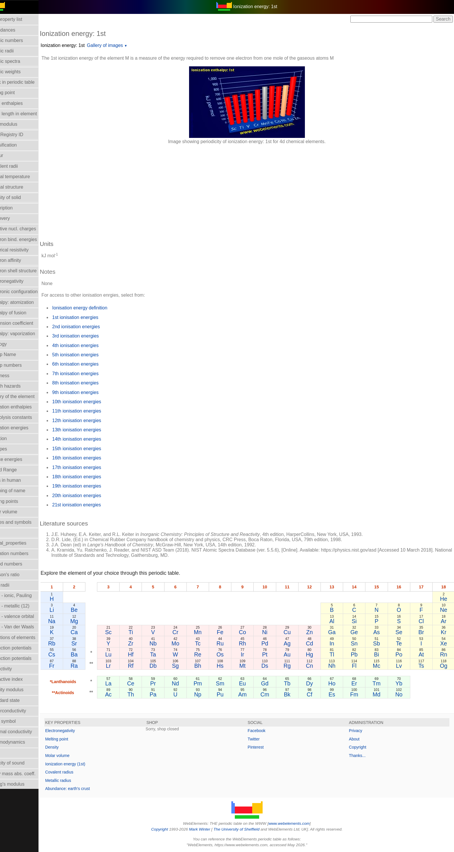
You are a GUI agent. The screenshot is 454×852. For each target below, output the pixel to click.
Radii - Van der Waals (25, 626)
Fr (64, 666)
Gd (271, 683)
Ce (141, 683)
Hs (228, 666)
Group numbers (19, 365)
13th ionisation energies (90, 429)
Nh (336, 666)
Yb (400, 683)
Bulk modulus (17, 124)
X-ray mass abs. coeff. (26, 773)
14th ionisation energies (90, 439)
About (357, 739)
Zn (314, 632)
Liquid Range (16, 469)
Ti (141, 632)
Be (86, 610)
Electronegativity (20, 281)
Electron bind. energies (27, 239)
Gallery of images (118, 45)
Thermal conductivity (24, 731)
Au (292, 654)
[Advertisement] (227, 189)
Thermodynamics (21, 742)
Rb (65, 643)
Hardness (13, 375)
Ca (86, 632)
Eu (249, 683)
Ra (86, 666)
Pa (163, 694)
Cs (64, 654)
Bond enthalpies (19, 103)
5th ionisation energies (89, 354)
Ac (120, 694)
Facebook (263, 730)
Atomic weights (18, 71)
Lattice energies (19, 459)
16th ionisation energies (90, 457)
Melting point (70, 739)
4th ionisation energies (89, 345)
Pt (271, 654)
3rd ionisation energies (89, 335)
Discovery (13, 218)
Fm (358, 694)
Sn (357, 643)
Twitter (260, 739)
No (400, 694)
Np (206, 694)
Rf (141, 666)
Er (357, 683)
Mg (87, 621)
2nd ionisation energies (90, 326)
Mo (185, 643)
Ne (444, 610)
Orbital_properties (21, 543)
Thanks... (360, 755)
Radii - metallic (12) (23, 605)
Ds (271, 666)
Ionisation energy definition (93, 307)
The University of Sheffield (243, 829)
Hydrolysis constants (24, 417)
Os (228, 654)
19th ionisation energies (90, 486)
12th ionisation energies (90, 420)
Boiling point (15, 92)
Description (14, 207)
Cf (314, 694)
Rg (292, 666)
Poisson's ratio (18, 574)
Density (65, 747)
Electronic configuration (27, 291)
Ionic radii (13, 585)
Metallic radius (72, 780)
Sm (228, 683)
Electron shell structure (26, 270)
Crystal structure (20, 187)
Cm (271, 694)
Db (163, 666)
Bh (206, 666)
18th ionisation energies (90, 476)
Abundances (16, 30)
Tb (293, 683)
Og (444, 666)
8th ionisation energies (89, 382)
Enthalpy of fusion (21, 312)
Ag (292, 643)
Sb (379, 643)
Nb (163, 643)
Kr (444, 632)
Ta (163, 654)
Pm (206, 683)
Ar (444, 621)
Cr (185, 632)
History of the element (25, 396)
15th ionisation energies (90, 448)
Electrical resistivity (22, 249)
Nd (184, 683)
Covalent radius (73, 772)
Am (249, 694)
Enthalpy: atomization (25, 302)
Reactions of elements (26, 637)
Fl (357, 666)
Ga (336, 632)
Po (400, 654)
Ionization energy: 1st (76, 45)
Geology (12, 344)
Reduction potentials (24, 647)
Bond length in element (27, 113)
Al (336, 621)
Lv (401, 666)
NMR (8, 532)
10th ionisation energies (90, 401)
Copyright (361, 747)
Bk (293, 694)
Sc (120, 632)
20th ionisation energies (90, 495)
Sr (86, 643)
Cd (314, 643)
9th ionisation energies (89, 392)
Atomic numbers (20, 40)
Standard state (18, 700)
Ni (271, 632)
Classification (16, 145)
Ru (228, 643)
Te (401, 643)
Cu (292, 632)
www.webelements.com (295, 823)
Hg (314, 654)
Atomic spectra (18, 61)
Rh (249, 643)
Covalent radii (17, 166)
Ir (249, 654)
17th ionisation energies (90, 467)
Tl (336, 654)
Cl (422, 621)
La (120, 683)
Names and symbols (24, 522)
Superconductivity (21, 710)
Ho (336, 683)
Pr (163, 683)
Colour (10, 155)
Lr (120, 666)
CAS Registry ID (20, 134)
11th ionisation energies (90, 410)
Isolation (12, 438)
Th (141, 694)
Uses (8, 752)
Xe (443, 643)
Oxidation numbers (22, 553)
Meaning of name (21, 490)
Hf (141, 654)
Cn (314, 666)
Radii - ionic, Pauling (24, 595)
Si (357, 621)
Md (379, 694)
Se (400, 632)
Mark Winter (206, 829)
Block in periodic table (25, 82)
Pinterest (262, 747)
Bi (379, 654)
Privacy (359, 730)
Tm (379, 683)
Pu (227, 694)
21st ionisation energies (90, 504)
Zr (141, 643)
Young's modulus (20, 784)
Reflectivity (14, 668)
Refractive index (19, 679)
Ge (357, 632)
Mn (206, 632)
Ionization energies (22, 427)
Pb (357, 654)
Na (65, 621)
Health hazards (18, 386)
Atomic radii (15, 50)
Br (422, 632)
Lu (120, 654)
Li (65, 610)
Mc (379, 666)
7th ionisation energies (89, 373)
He (444, 599)
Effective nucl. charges (26, 228)
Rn (444, 654)
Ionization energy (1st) (79, 764)
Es (336, 694)
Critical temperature (23, 176)
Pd (271, 643)
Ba (86, 654)
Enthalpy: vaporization (26, 333)
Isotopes (12, 448)
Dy (314, 683)
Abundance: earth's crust (81, 788)
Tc (206, 643)
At (422, 654)
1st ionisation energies (89, 317)
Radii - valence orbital (25, 616)
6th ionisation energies (89, 364)
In (336, 643)
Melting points (17, 501)
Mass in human (19, 480)
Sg (184, 666)
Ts (422, 666)
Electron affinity (19, 260)
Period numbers (19, 563)
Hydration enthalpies (24, 406)
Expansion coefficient (25, 323)
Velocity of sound (20, 762)
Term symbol (16, 721)
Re (206, 654)
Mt (249, 666)
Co (249, 632)
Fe (228, 632)
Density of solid (19, 197)
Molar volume (17, 511)
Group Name (16, 354)
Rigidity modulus (20, 689)
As (379, 632)
